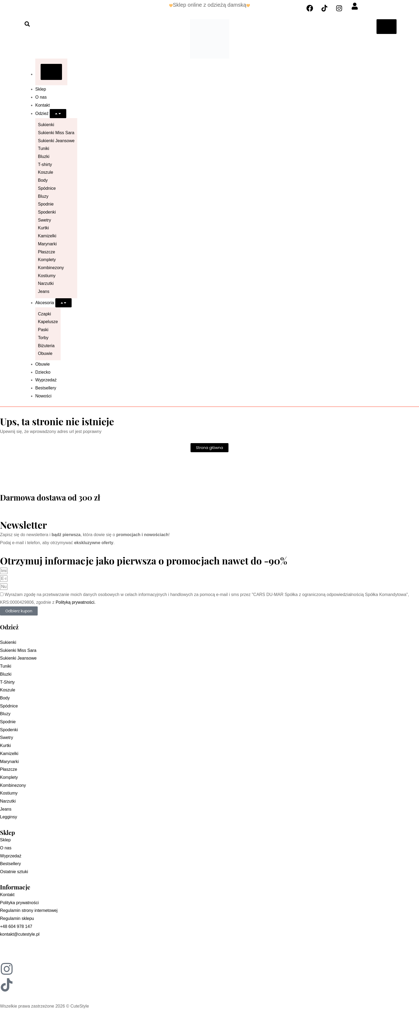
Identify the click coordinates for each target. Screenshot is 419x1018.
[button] (27, 24)
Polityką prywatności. (75, 602)
